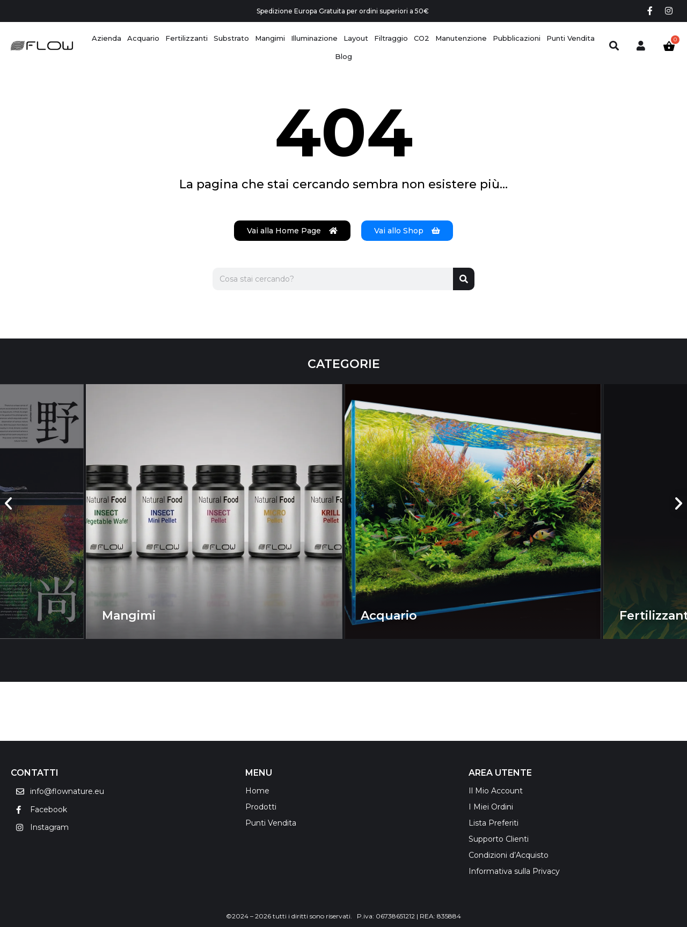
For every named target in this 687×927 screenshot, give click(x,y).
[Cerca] (463, 279)
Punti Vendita (270, 823)
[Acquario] (143, 38)
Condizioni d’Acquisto (509, 855)
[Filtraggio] (391, 38)
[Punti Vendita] (570, 38)
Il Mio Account (496, 791)
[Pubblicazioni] (517, 38)
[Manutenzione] (461, 38)
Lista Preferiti (493, 823)
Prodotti (260, 807)
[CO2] (422, 38)
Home (257, 791)
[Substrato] (231, 38)
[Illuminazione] (314, 38)
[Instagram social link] (669, 11)
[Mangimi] (270, 38)
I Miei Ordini (491, 807)
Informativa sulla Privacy (514, 871)
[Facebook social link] (650, 11)
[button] (8, 503)
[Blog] (343, 56)
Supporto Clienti (499, 839)
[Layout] (355, 38)
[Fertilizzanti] (186, 38)
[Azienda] (106, 38)
